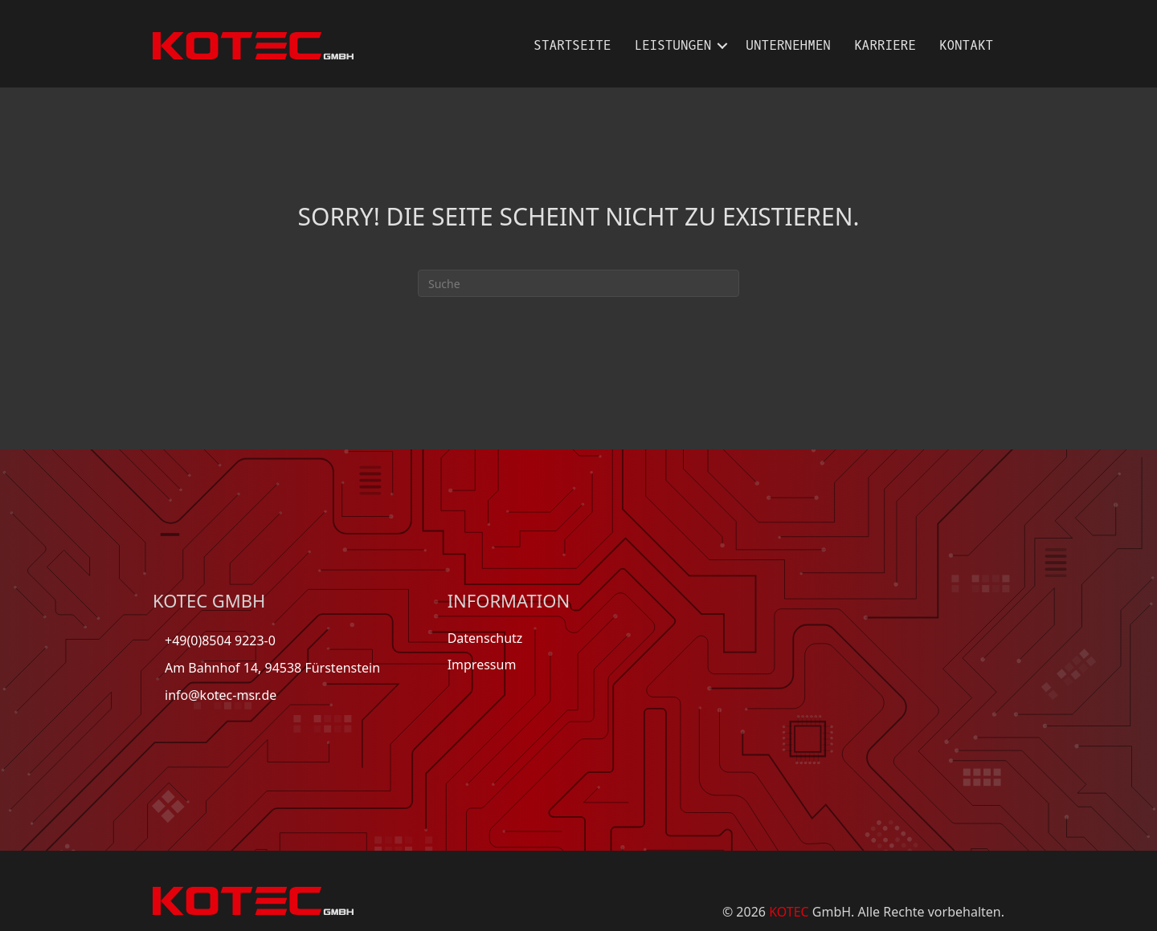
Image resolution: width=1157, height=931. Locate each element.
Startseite (572, 45)
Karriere (885, 45)
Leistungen (672, 45)
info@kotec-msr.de (220, 695)
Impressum (482, 664)
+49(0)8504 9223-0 (220, 640)
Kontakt (966, 45)
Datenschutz (485, 638)
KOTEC (789, 912)
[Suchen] (578, 283)
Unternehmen (788, 45)
